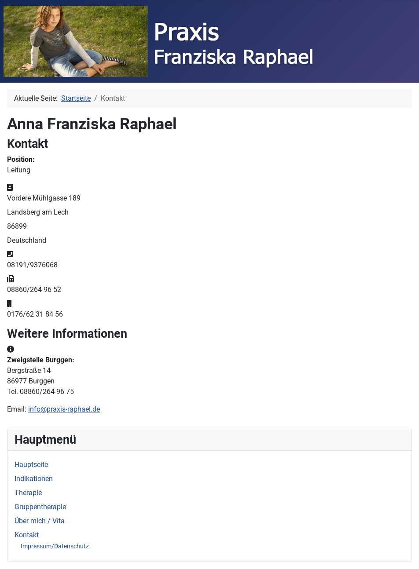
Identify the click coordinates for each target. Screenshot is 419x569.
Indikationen (34, 478)
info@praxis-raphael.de (64, 409)
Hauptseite (31, 464)
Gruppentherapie (40, 507)
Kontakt (27, 535)
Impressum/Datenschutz (55, 546)
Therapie (28, 493)
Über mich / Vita (40, 521)
